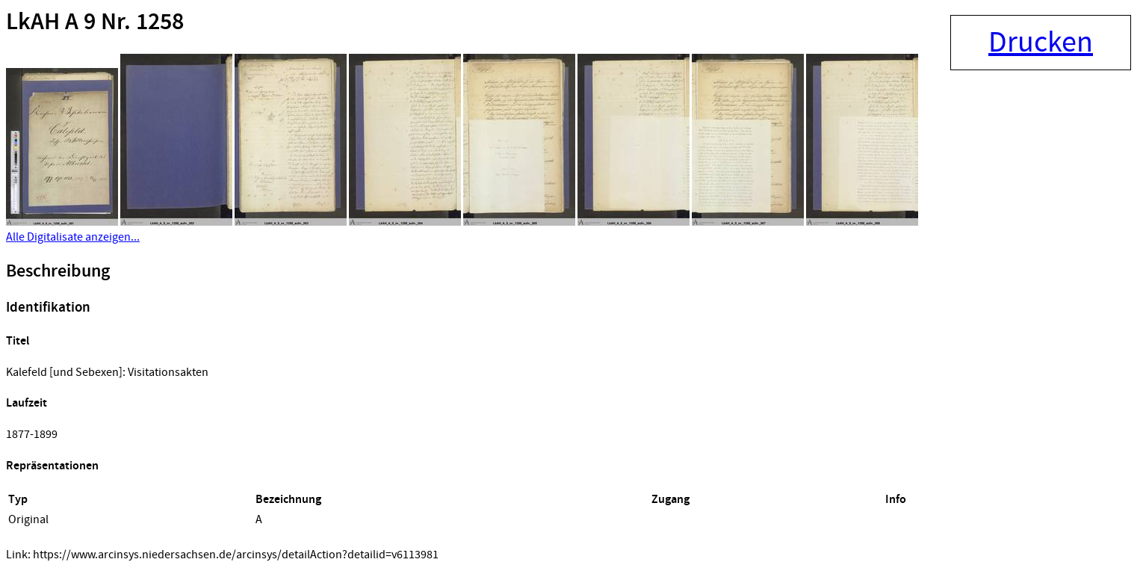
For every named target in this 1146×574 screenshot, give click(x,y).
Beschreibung (58, 271)
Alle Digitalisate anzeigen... (73, 236)
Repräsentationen (52, 466)
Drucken (1040, 42)
